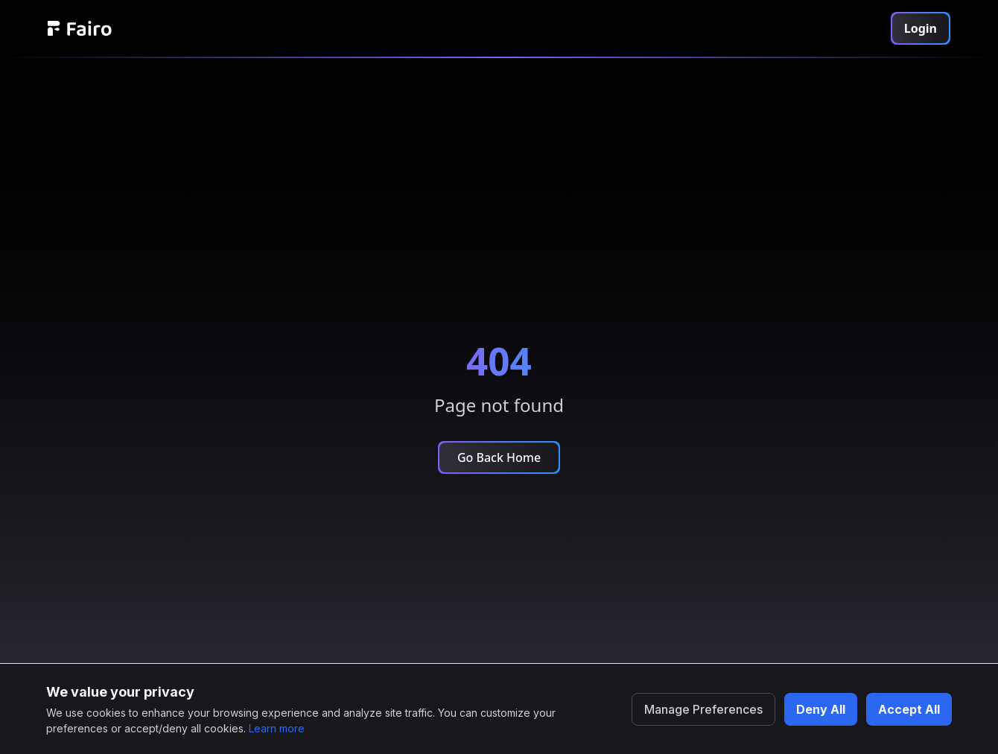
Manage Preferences (703, 709)
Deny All (820, 709)
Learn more (277, 728)
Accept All (909, 709)
